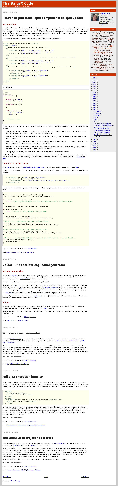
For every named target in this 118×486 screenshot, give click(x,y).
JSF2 (24, 252)
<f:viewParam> (15, 339)
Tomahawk (94, 64)
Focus (102, 42)
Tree (106, 64)
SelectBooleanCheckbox (106, 58)
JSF (22, 252)
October (96, 115)
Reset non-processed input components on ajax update (43, 18)
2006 (94, 150)
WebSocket (110, 69)
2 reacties (33, 317)
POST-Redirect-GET (107, 55)
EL (96, 41)
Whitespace (101, 70)
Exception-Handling (17, 425)
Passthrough (97, 54)
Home (46, 477)
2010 (94, 141)
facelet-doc (37, 296)
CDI (96, 34)
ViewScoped (25, 364)
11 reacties (33, 466)
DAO (112, 36)
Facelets (10, 320)
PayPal (102, 24)
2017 (94, 99)
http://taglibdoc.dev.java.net (50, 287)
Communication (103, 34)
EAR (106, 39)
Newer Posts (7, 477)
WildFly (108, 70)
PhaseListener (97, 55)
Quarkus (102, 56)
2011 (94, 139)
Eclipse (110, 39)
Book (92, 34)
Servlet (97, 61)
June (95, 120)
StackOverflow (99, 63)
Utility (93, 67)
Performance (106, 54)
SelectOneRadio (107, 59)
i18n (99, 44)
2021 (94, 90)
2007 (94, 148)
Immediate (104, 44)
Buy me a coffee (103, 23)
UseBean (110, 66)
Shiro (102, 61)
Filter (97, 42)
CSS (93, 36)
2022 (94, 88)
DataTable (95, 38)
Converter (110, 35)
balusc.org (110, 19)
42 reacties (33, 421)
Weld (97, 70)
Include (109, 44)
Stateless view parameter (21, 333)
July (95, 117)
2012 (94, 109)
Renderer (96, 58)
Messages (102, 50)
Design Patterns (103, 38)
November (97, 113)
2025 (94, 82)
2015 (94, 103)
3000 (94, 78)
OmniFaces (6, 167)
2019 (94, 95)
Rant (106, 57)
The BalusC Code (18, 3)
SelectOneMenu (98, 59)
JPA (106, 46)
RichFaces (54, 289)
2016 (94, 101)
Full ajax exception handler (23, 377)
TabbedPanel (108, 62)
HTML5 (95, 44)
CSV (97, 36)
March (96, 122)
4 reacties (33, 360)
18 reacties (33, 248)
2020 (94, 92)
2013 (94, 107)
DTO (96, 39)
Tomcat (101, 64)
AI (100, 32)
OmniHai (109, 52)
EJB (93, 41)
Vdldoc (45, 308)
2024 (94, 84)
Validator (38, 470)
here (76, 167)
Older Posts (85, 477)
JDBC (102, 46)
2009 (94, 144)
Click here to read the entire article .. (14, 356)
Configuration (102, 35)
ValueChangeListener (108, 67)
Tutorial (110, 64)
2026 (94, 80)
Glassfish (107, 42)
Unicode (95, 66)
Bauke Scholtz (105, 13)
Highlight (112, 42)
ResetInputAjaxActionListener (33, 167)
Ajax (18, 252)
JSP (101, 48)
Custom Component (13, 470)
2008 (94, 146)
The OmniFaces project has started (28, 438)
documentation (25, 279)
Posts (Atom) (15, 481)
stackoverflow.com (59, 443)
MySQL (108, 50)
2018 (94, 97)
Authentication (110, 32)
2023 (94, 86)
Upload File (103, 66)
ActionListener (11, 252)
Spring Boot (108, 61)
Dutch (101, 39)
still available (18, 289)
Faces (93, 42)
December (97, 111)
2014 (94, 105)
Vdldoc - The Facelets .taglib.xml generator (34, 265)
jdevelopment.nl (18, 445)
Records (111, 56)
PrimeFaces (9, 293)
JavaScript (95, 46)
